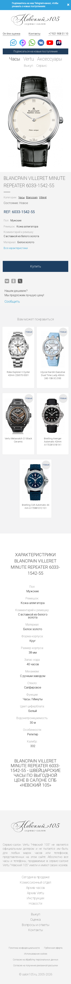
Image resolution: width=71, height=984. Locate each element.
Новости (35, 903)
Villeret (43, 197)
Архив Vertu (35, 893)
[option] (35, 121)
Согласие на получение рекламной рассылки (35, 965)
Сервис (41, 66)
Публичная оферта (53, 948)
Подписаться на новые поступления (35, 51)
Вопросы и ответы (35, 925)
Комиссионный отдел (35, 882)
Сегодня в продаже (35, 877)
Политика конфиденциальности (24, 948)
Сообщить (12, 301)
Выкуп (28, 66)
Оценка (35, 919)
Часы (14, 59)
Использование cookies (35, 954)
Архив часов (35, 888)
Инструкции (35, 898)
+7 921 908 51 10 (58, 33)
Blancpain (32, 197)
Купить (35, 266)
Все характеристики (16, 248)
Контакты (34, 33)
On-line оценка (11, 33)
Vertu (28, 59)
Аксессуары (49, 59)
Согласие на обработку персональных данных (35, 959)
